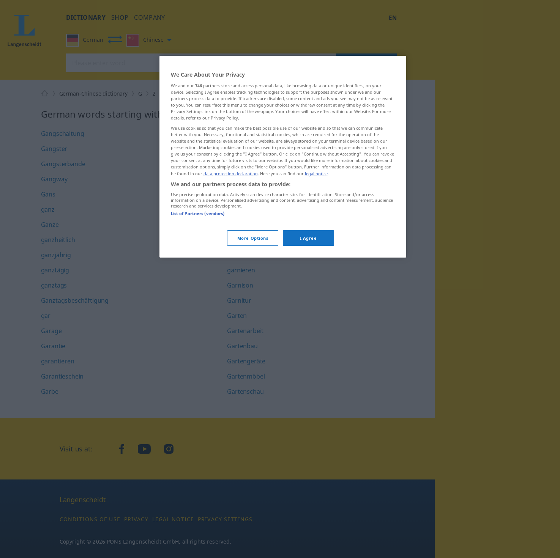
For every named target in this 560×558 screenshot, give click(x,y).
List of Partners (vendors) (198, 213)
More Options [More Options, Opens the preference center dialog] (252, 238)
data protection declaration (230, 173)
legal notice (316, 173)
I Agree (308, 238)
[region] (282, 157)
